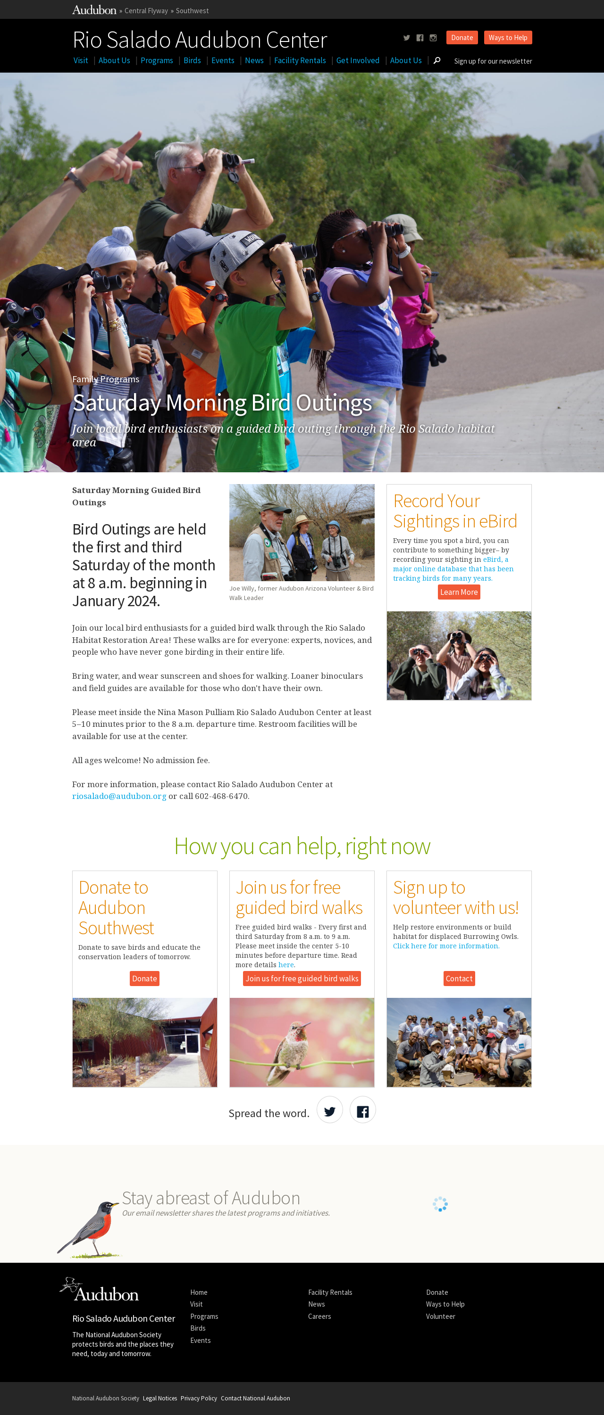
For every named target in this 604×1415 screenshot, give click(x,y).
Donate (462, 37)
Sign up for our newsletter (493, 61)
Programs (157, 60)
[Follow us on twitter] (406, 38)
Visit (81, 60)
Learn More (459, 592)
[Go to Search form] (437, 60)
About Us (114, 60)
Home (199, 1292)
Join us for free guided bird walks (302, 978)
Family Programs (105, 379)
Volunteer (440, 1316)
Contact (459, 978)
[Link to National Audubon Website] (94, 11)
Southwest (192, 10)
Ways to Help (508, 37)
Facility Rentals (300, 60)
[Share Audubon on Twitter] (330, 1109)
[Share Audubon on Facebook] (363, 1109)
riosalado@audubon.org (119, 795)
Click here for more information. (446, 945)
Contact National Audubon (255, 1398)
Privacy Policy (199, 1398)
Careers (319, 1316)
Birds (192, 60)
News (254, 60)
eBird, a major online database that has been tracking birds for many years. (453, 569)
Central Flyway (146, 10)
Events (223, 60)
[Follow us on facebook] (420, 38)
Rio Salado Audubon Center (199, 37)
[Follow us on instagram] (433, 38)
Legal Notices (160, 1398)
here (286, 964)
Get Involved (358, 60)
